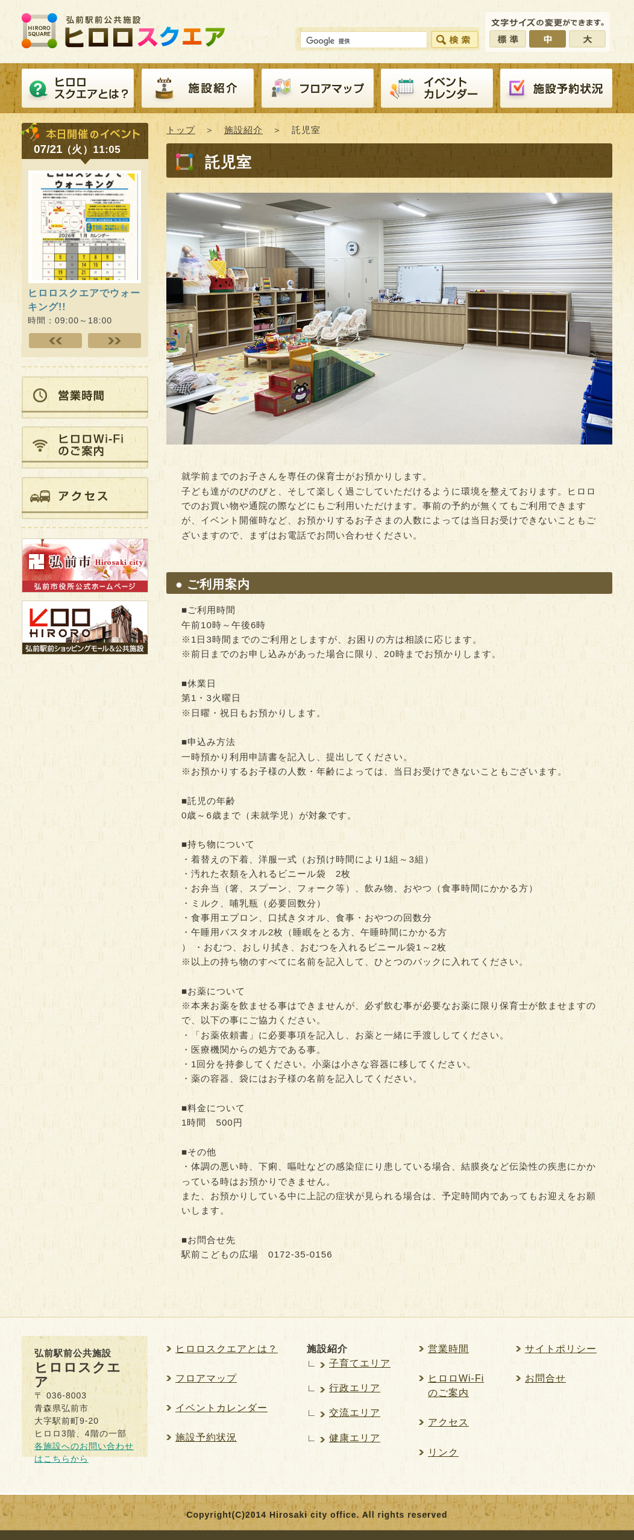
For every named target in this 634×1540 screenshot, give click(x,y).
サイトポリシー (561, 1349)
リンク (443, 1452)
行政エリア (354, 1388)
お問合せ (545, 1378)
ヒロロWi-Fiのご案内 (456, 1385)
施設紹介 (198, 88)
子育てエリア (360, 1363)
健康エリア (354, 1438)
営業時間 (448, 1349)
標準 (507, 39)
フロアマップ (318, 88)
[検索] (362, 41)
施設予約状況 (206, 1437)
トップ (180, 130)
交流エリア (354, 1413)
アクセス (448, 1422)
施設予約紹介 (556, 88)
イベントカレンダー (437, 88)
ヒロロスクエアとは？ (78, 88)
